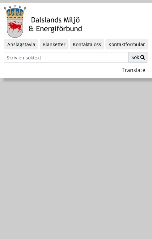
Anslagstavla (21, 44)
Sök (138, 57)
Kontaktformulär (126, 44)
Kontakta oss (87, 44)
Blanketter (54, 44)
